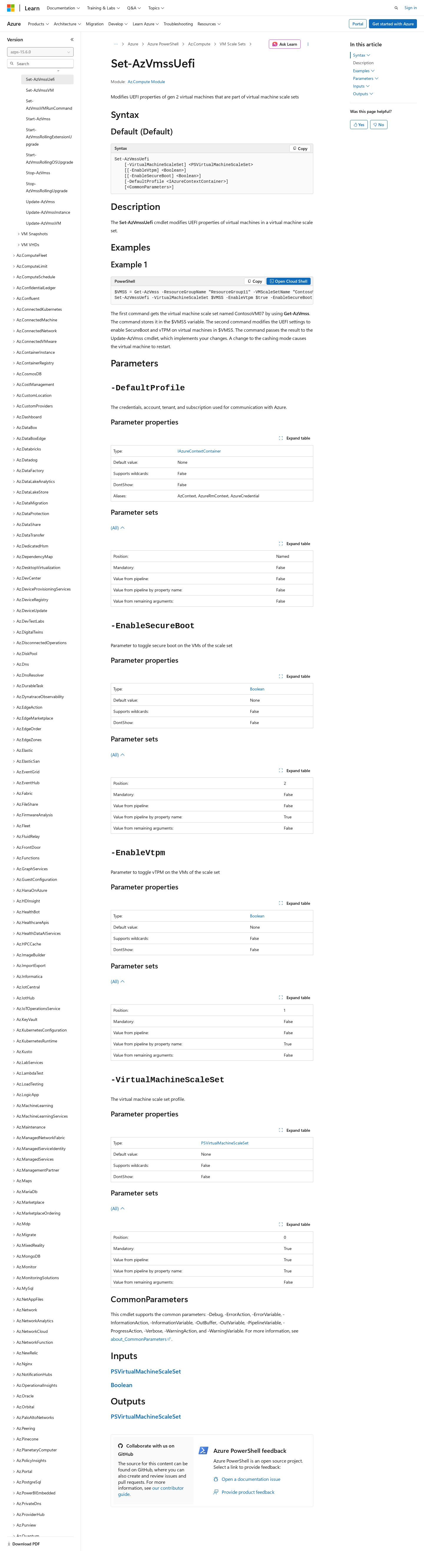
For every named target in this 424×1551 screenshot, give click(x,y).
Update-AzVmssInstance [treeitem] (48, 212)
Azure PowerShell (163, 44)
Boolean (257, 689)
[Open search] (396, 8)
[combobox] (40, 52)
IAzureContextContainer (199, 451)
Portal (357, 24)
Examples (364, 70)
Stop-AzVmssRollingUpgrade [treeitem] (46, 187)
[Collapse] (72, 39)
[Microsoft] (11, 8)
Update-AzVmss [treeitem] (40, 201)
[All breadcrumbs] (116, 44)
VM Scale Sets (233, 44)
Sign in (411, 7)
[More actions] (308, 44)
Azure (133, 44)
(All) (118, 527)
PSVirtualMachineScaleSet (225, 1143)
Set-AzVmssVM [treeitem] (40, 90)
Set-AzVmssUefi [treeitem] (40, 79)
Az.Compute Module (146, 81)
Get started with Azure (393, 24)
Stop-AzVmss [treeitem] (38, 172)
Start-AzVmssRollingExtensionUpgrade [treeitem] (49, 137)
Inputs (361, 86)
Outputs (363, 93)
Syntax (361, 55)
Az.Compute (199, 44)
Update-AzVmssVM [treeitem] (43, 223)
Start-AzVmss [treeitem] (38, 118)
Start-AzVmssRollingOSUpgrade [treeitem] (49, 158)
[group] (212, 295)
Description (363, 62)
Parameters (366, 78)
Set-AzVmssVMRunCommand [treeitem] (49, 104)
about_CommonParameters (139, 1339)
